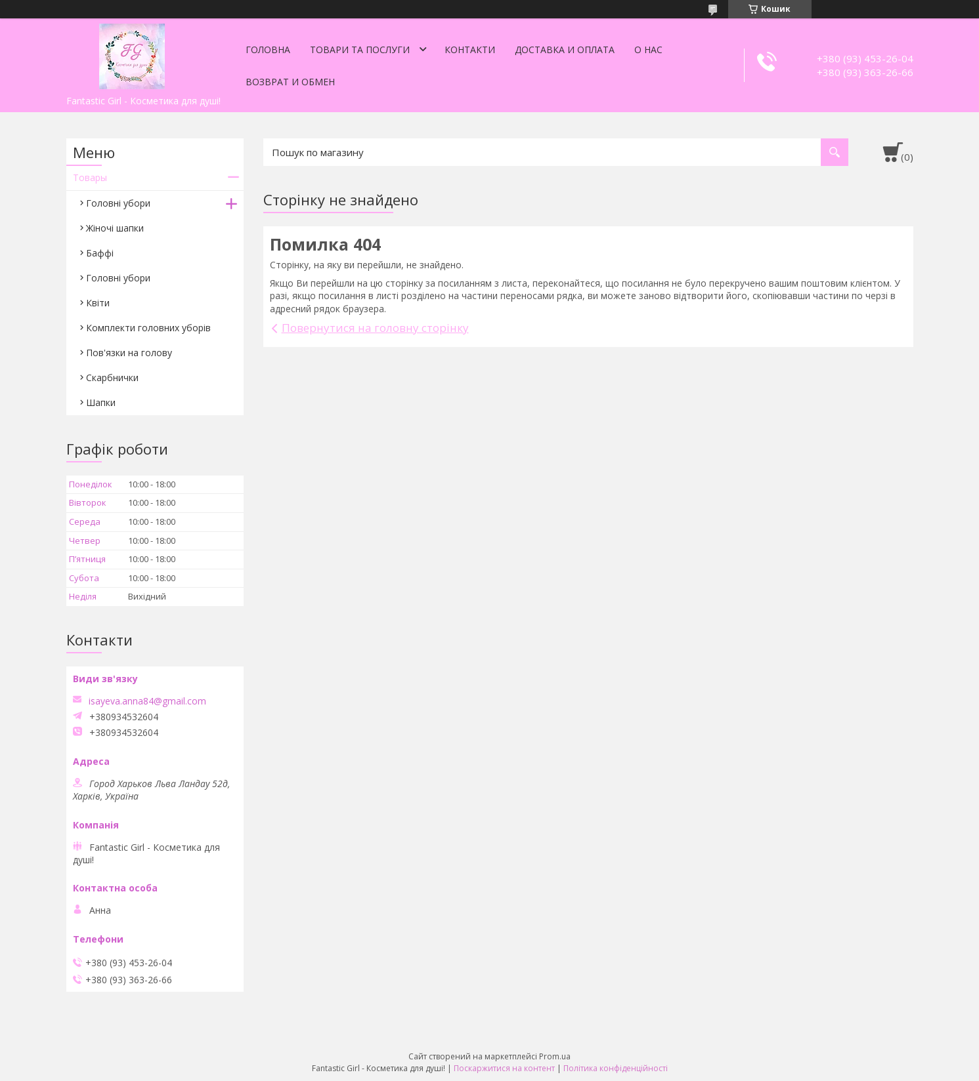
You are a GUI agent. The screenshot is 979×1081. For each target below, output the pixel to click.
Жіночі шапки (115, 228)
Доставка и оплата (565, 49)
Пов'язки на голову (129, 352)
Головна (268, 49)
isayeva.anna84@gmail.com (147, 701)
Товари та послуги (360, 49)
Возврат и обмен (290, 81)
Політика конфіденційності (615, 1068)
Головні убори (118, 203)
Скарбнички (112, 377)
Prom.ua (555, 1056)
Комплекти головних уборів (148, 327)
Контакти (470, 49)
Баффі (100, 253)
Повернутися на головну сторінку (375, 327)
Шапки (101, 402)
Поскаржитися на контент (504, 1068)
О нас (648, 49)
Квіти (98, 302)
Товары (90, 177)
